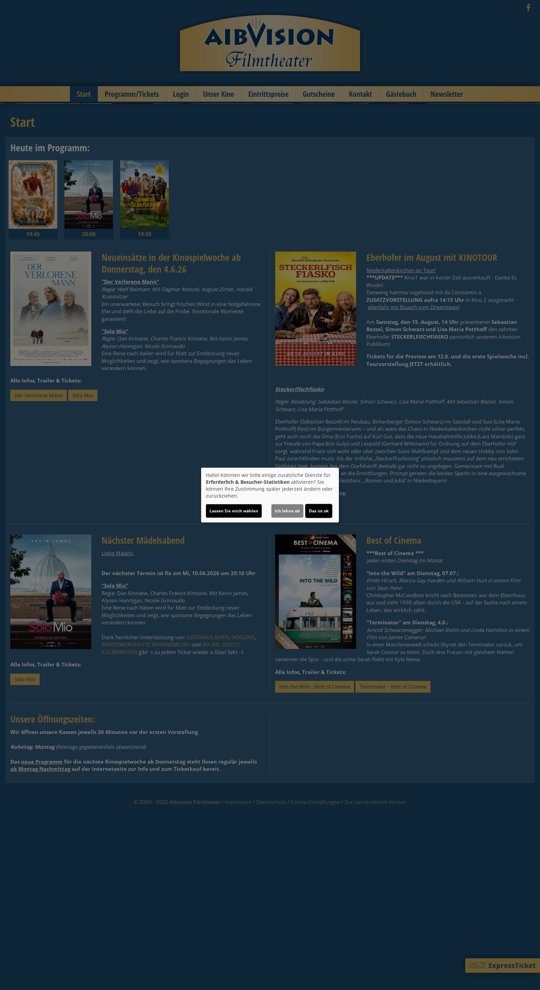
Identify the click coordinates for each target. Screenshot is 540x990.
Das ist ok (319, 511)
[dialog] (270, 495)
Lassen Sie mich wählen (233, 511)
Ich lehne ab (287, 511)
